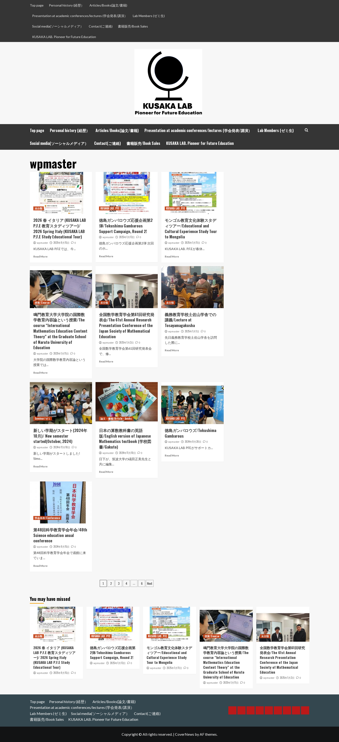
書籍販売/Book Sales (133, 26)
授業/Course (42, 302)
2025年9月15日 (61, 242)
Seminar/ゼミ (43, 418)
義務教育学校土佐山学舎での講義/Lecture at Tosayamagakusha (190, 319)
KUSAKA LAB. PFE (109, 208)
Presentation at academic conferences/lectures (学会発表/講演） (79, 16)
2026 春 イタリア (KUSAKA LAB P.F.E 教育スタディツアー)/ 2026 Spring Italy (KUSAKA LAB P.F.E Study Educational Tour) (59, 228)
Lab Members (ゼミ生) (149, 16)
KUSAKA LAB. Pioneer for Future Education (64, 37)
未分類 (38, 208)
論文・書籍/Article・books (116, 418)
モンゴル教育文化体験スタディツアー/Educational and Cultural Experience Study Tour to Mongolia (191, 228)
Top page (37, 5)
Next (149, 583)
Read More (40, 256)
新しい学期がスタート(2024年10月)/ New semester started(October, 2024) (60, 435)
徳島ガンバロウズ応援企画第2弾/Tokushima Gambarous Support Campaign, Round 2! (126, 225)
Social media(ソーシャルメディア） (57, 26)
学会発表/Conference (47, 518)
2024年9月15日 (61, 546)
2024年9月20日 (193, 441)
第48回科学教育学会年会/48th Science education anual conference (60, 535)
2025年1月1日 (192, 331)
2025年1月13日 (127, 237)
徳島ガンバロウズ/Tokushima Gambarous (190, 433)
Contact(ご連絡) (101, 26)
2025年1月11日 (192, 242)
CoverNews (184, 734)
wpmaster (42, 242)
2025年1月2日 (126, 342)
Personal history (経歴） (66, 5)
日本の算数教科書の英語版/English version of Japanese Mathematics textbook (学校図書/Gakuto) (125, 438)
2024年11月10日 (61, 447)
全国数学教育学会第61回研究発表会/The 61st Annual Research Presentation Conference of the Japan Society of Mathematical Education (126, 325)
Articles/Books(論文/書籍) (108, 5)
